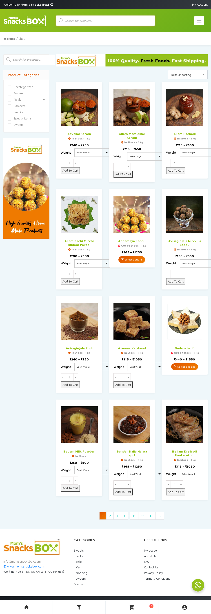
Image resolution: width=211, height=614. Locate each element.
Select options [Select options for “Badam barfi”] (184, 366)
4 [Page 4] (124, 515)
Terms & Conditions (157, 578)
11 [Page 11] (134, 515)
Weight (66, 152)
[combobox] (188, 73)
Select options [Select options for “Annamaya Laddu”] (131, 259)
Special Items (20, 118)
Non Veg (81, 572)
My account (151, 550)
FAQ (146, 561)
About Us (150, 555)
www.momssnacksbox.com (23, 566)
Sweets (16, 124)
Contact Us (151, 566)
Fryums (15, 93)
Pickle (15, 99)
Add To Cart (70, 170)
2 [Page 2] (110, 515)
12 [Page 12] (142, 515)
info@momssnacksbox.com (22, 561)
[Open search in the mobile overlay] (105, 20)
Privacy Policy (153, 572)
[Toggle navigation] (199, 20)
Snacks (15, 112)
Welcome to (28, 4)
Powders (17, 105)
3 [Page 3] (117, 515)
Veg (78, 566)
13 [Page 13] (151, 515)
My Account (200, 4)
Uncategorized (20, 86)
